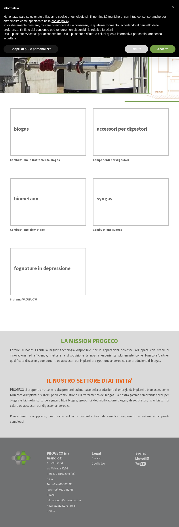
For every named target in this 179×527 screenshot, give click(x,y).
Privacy (96, 458)
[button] (173, 7)
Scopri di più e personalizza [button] (31, 49)
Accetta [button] (162, 49)
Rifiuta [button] (136, 49)
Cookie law (98, 463)
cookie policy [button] (60, 21)
